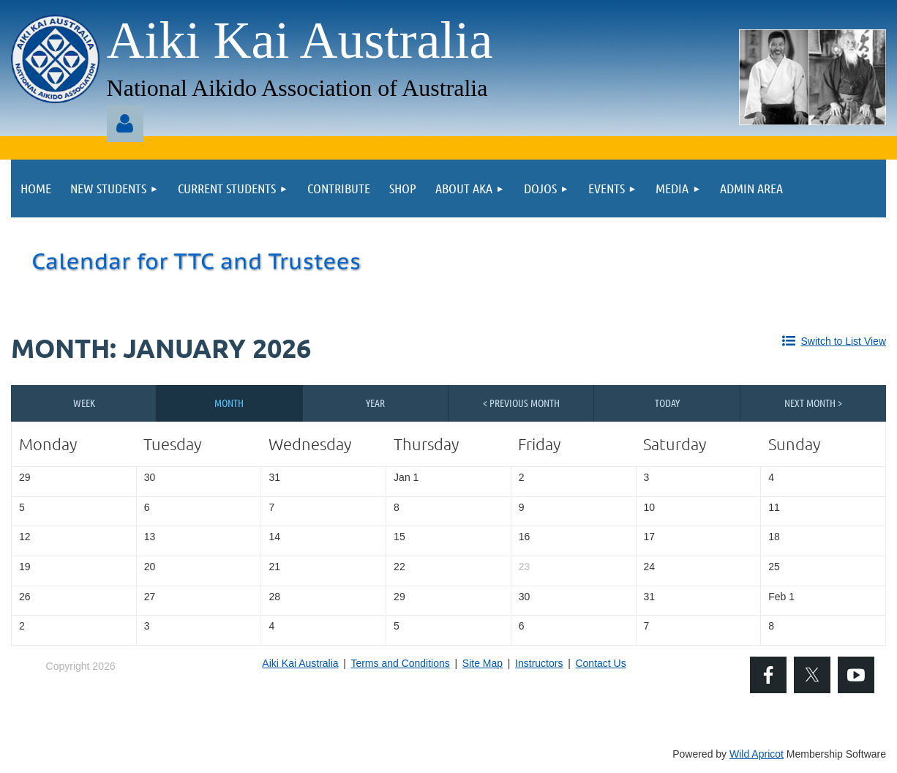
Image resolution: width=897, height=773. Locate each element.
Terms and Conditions (399, 663)
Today (667, 402)
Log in (125, 123)
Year (375, 402)
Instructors (539, 663)
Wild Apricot (756, 754)
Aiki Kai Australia (300, 663)
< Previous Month (521, 402)
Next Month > (813, 402)
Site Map (482, 663)
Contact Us (600, 663)
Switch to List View (843, 341)
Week (84, 402)
